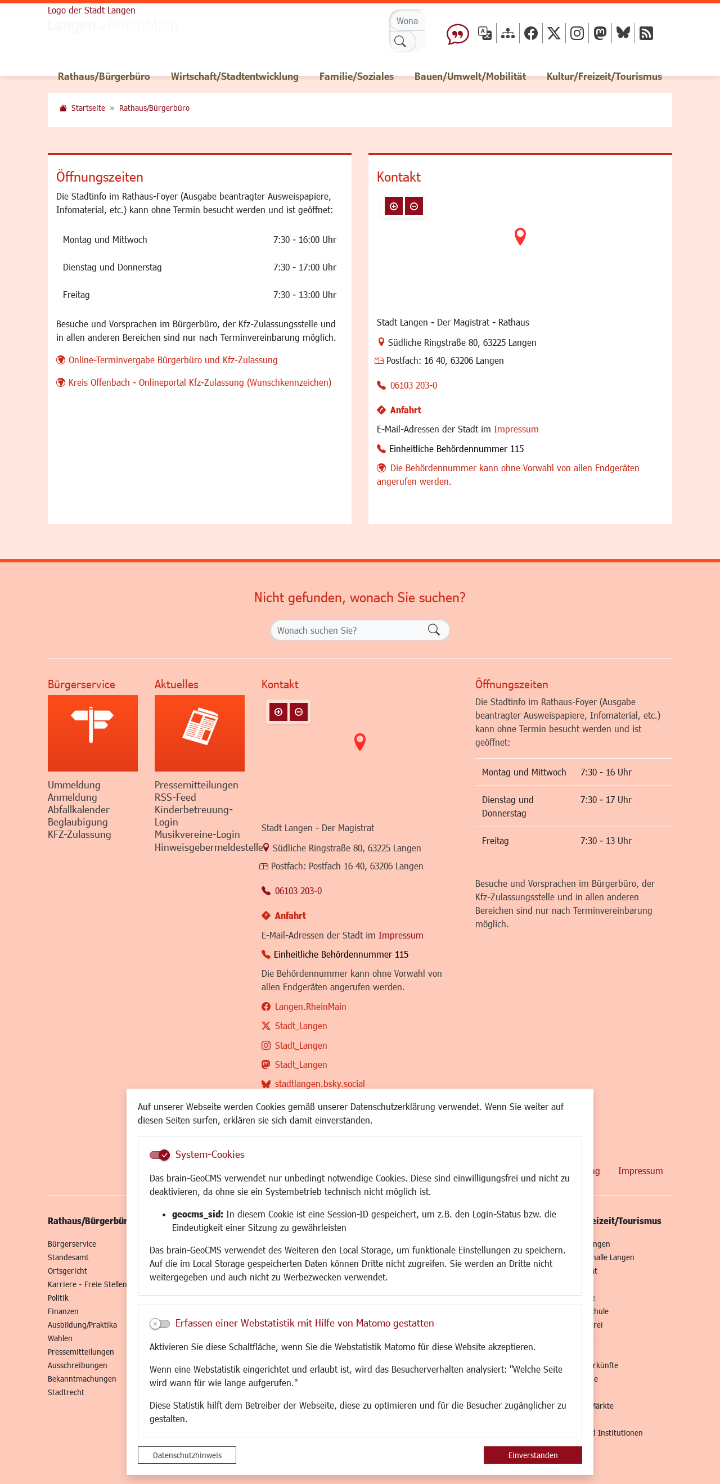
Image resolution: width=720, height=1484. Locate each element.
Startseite (88, 107)
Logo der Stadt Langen (92, 9)
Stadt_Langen (301, 1025)
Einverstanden (533, 1455)
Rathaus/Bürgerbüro (154, 107)
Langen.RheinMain (310, 1006)
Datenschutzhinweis (187, 1455)
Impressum (516, 428)
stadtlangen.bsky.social (320, 1083)
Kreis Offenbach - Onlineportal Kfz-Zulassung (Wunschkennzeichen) (200, 382)
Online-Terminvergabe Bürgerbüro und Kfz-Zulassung (173, 359)
